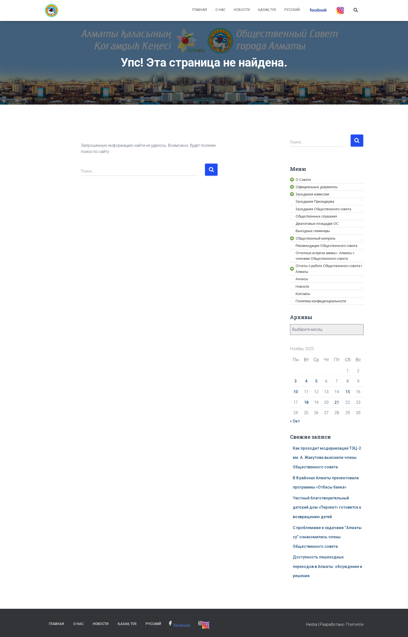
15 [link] (347, 392)
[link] (52, 11)
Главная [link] (199, 10)
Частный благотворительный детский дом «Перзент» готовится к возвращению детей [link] (327, 507)
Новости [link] (242, 10)
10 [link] (295, 392)
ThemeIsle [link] (354, 624)
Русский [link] (292, 10)
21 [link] (336, 402)
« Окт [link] (295, 421)
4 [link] (306, 381)
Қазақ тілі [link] (267, 10)
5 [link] (316, 381)
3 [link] (295, 381)
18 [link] (306, 402)
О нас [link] (220, 10)
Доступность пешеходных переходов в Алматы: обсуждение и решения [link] (327, 566)
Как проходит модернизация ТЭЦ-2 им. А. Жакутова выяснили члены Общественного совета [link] (327, 457)
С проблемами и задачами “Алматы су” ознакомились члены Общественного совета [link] (327, 537)
